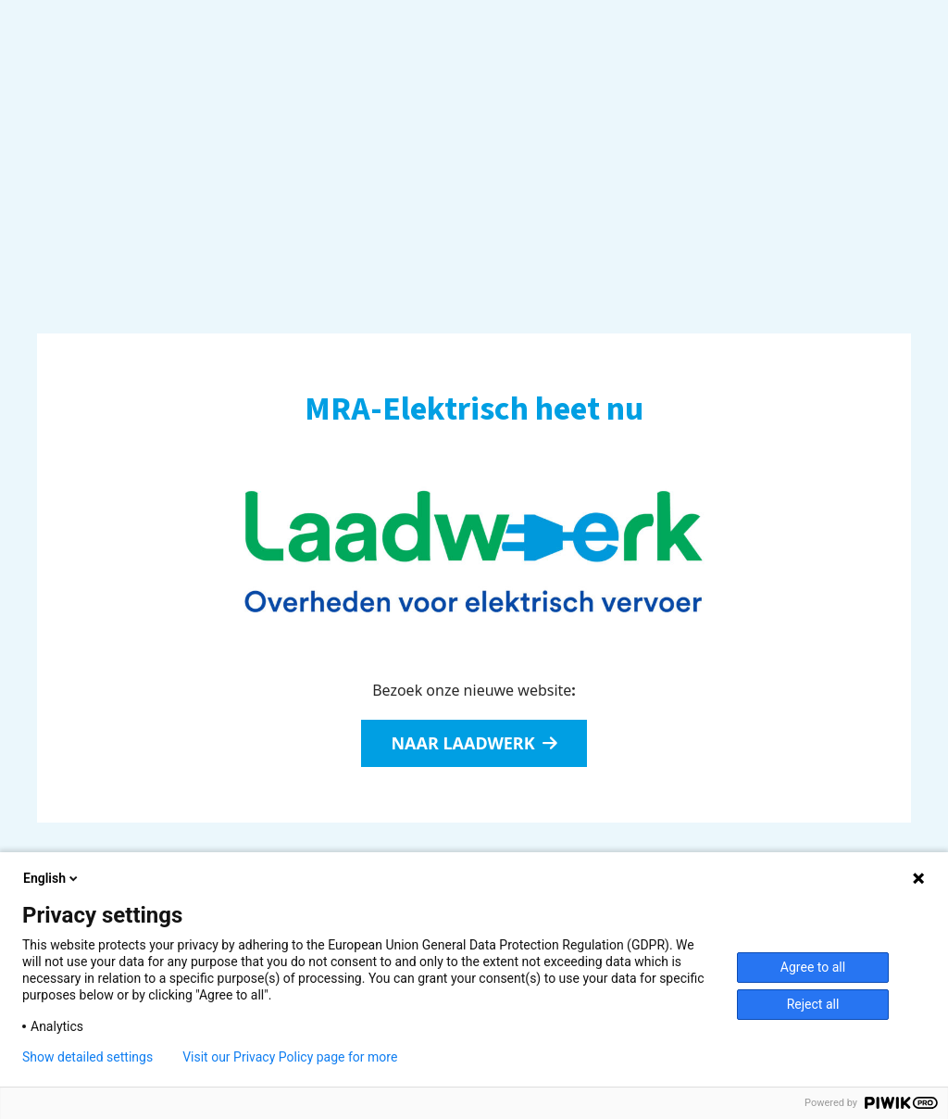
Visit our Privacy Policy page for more (289, 1057)
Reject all (813, 1004)
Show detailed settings (87, 1057)
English (52, 878)
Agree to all (812, 967)
